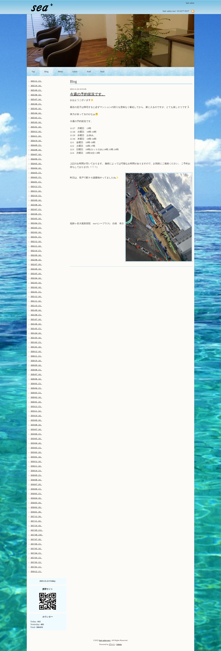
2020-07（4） (36, 374)
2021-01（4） (36, 347)
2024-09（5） (36, 145)
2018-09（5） (36, 475)
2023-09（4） (36, 200)
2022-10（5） (36, 250)
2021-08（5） (36, 315)
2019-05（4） (36, 438)
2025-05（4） (36, 108)
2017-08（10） (37, 535)
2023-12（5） (36, 186)
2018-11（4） (36, 466)
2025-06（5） (36, 104)
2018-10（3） (36, 470)
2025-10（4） (36, 85)
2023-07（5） (36, 209)
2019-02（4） (36, 452)
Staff (89, 71)
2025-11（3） (36, 81)
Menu (60, 71)
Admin (119, 644)
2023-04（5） (36, 223)
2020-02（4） (36, 397)
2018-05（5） (36, 493)
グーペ (112, 644)
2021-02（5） (36, 342)
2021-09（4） (36, 310)
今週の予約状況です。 (87, 94)
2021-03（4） (36, 338)
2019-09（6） (36, 420)
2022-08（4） (36, 260)
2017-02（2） (36, 562)
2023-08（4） (36, 205)
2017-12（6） (36, 516)
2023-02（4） (36, 232)
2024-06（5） (36, 159)
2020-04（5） (36, 388)
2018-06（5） (36, 489)
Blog (46, 71)
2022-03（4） (36, 283)
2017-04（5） (36, 553)
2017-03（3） (36, 558)
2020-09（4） (36, 365)
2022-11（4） (36, 246)
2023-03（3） (36, 228)
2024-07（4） (36, 154)
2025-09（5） (36, 90)
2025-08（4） (36, 95)
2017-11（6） (36, 521)
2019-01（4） (36, 457)
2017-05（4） (36, 548)
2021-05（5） (36, 328)
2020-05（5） (36, 383)
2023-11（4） (36, 191)
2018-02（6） (36, 507)
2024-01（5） (36, 182)
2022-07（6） (36, 264)
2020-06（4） (36, 379)
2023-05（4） (36, 218)
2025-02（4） (36, 122)
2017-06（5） (36, 544)
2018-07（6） (36, 484)
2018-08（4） (36, 480)
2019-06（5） (36, 434)
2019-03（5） (36, 448)
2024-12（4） (36, 131)
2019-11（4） (36, 411)
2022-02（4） (36, 287)
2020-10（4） (36, 360)
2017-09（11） (37, 530)
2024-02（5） (36, 177)
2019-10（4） (36, 415)
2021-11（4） (36, 301)
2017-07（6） (36, 539)
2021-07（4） (36, 319)
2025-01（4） (36, 127)
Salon (74, 71)
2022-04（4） (36, 278)
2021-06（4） (36, 324)
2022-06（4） (36, 269)
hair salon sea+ (105, 640)
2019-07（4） (36, 429)
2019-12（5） (36, 406)
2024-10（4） (36, 140)
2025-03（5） (36, 118)
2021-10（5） (36, 305)
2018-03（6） (36, 503)
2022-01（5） (36, 292)
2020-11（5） (36, 356)
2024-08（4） (36, 150)
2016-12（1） (36, 571)
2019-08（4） (36, 425)
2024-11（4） (36, 136)
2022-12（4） (36, 241)
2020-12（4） (36, 351)
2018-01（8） (36, 512)
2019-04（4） (36, 443)
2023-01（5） (36, 237)
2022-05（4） (36, 273)
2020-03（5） (36, 393)
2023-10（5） (36, 195)
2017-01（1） (36, 567)
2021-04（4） (36, 333)
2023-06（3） (36, 214)
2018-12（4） (36, 461)
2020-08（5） (36, 370)
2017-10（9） (36, 525)
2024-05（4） (36, 163)
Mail (102, 71)
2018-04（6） (36, 498)
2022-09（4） (36, 255)
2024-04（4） (36, 168)
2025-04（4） (36, 113)
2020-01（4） (36, 402)
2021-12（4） (36, 296)
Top (33, 71)
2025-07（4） (36, 99)
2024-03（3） (36, 173)
